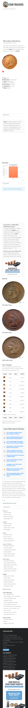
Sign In (5, 621)
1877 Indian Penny (7, 332)
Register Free (6, 414)
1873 (10, 377)
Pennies (5, 511)
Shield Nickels (7, 529)
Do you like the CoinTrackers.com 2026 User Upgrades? (13, 639)
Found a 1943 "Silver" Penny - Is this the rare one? (13, 642)
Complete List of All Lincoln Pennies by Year (14, 465)
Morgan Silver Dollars (9, 576)
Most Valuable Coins (9, 594)
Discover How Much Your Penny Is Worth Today (15, 456)
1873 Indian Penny (7, 305)
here (12, 421)
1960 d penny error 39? (9, 645)
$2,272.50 (21, 385)
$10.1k (22, 377)
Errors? (5, 647)
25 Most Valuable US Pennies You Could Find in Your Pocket (15, 451)
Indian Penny (10, 81)
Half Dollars (6, 559)
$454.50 (22, 411)
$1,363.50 (21, 389)
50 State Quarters (8, 547)
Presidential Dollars (8, 586)
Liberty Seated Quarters (9, 553)
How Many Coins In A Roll (10, 612)
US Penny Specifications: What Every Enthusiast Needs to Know (15, 475)
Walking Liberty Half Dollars (10, 565)
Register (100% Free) (9, 623)
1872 (10, 389)
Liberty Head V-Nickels (9, 527)
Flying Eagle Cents (8, 518)
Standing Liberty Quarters (10, 549)
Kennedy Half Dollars (9, 561)
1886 (10, 407)
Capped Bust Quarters (9, 555)
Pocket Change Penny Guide (10, 602)
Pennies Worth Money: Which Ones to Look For (15, 460)
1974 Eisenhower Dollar (9, 668)
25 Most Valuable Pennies (10, 598)
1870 (10, 392)
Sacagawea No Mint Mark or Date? (12, 637)
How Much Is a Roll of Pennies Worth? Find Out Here (15, 447)
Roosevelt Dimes (8, 534)
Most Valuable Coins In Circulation (12, 596)
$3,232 (22, 381)
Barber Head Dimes (8, 538)
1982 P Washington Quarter (10, 635)
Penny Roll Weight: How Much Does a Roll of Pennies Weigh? (15, 442)
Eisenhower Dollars (8, 582)
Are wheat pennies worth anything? (12, 606)
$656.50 (22, 404)
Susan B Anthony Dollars (10, 584)
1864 (10, 404)
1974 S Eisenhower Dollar (10, 658)
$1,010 (22, 392)
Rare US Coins (7, 610)
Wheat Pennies (7, 514)
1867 (8, 78)
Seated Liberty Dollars (9, 580)
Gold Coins (7, 589)
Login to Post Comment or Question (12, 189)
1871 (10, 396)
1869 (10, 400)
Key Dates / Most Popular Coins (11, 608)
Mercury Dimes (7, 536)
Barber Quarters (8, 551)
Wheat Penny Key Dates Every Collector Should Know (15, 469)
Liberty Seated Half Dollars (10, 569)
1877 (10, 381)
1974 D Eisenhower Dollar (10, 664)
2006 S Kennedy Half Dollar (10, 655)
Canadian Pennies (8, 600)
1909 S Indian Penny (7, 360)
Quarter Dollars (7, 544)
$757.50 (22, 400)
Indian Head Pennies (9, 516)
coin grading (18, 237)
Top (3, 500)
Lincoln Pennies (7, 512)
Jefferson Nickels (8, 523)
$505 (23, 407)
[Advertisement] (14, 24)
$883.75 (22, 396)
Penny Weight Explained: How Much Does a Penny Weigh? (15, 437)
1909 (10, 385)
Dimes (4, 533)
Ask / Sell (6, 649)
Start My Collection (8, 619)
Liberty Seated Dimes (9, 540)
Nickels (5, 522)
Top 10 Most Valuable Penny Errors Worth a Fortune (14, 433)
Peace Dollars (7, 578)
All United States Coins (9, 503)
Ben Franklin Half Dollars (10, 563)
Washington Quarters (9, 545)
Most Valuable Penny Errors (10, 604)
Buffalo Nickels (7, 525)
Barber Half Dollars (8, 567)
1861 (10, 411)
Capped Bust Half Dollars (10, 571)
